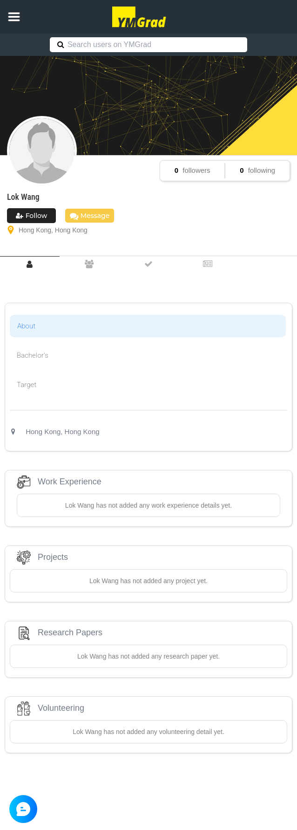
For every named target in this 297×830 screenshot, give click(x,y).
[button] (14, 17)
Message (89, 215)
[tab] (30, 264)
